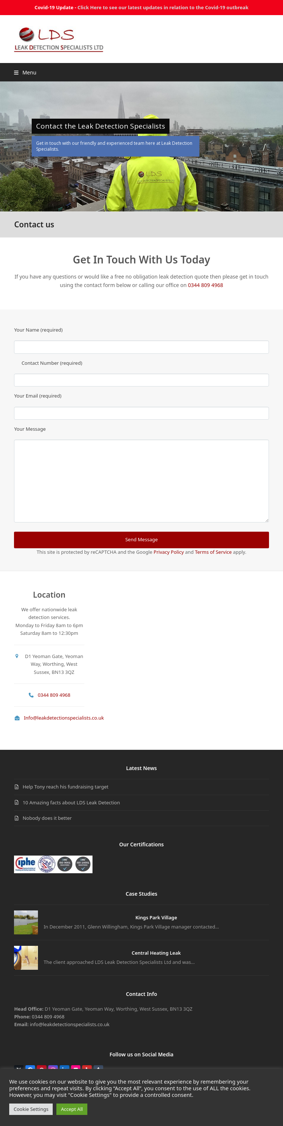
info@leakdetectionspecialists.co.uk (69, 1024)
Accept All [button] (72, 1109)
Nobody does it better (46, 818)
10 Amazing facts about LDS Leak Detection (71, 802)
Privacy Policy (169, 552)
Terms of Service (213, 552)
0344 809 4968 (205, 285)
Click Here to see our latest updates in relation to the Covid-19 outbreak (162, 7)
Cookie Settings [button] (31, 1109)
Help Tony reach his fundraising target (65, 786)
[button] (25, 72)
